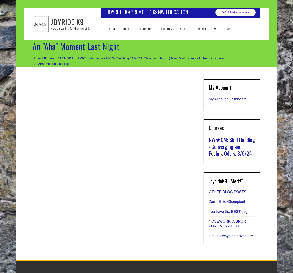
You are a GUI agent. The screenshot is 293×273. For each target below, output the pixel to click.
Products (166, 29)
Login (228, 29)
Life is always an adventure (231, 236)
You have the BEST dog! (229, 212)
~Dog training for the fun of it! (70, 28)
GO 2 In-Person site (235, 12)
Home (112, 29)
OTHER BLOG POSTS (227, 192)
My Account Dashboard (228, 99)
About (127, 29)
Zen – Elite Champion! (227, 202)
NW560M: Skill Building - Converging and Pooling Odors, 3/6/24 (232, 146)
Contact (201, 29)
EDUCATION (146, 29)
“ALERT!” (183, 29)
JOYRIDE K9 (67, 21)
